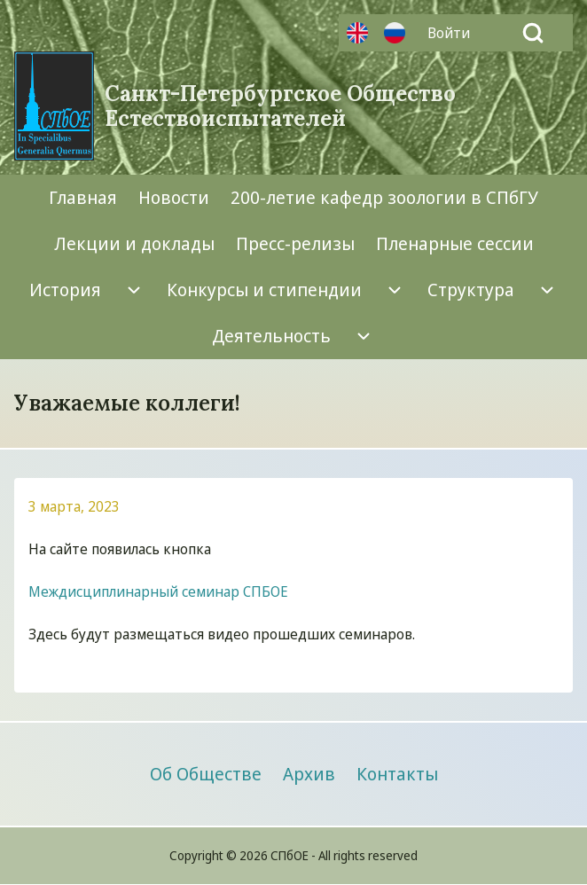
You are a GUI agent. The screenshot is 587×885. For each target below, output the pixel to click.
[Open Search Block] (533, 32)
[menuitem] (453, 32)
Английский (357, 32)
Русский (394, 32)
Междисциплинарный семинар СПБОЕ (158, 591)
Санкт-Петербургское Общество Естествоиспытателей (280, 106)
